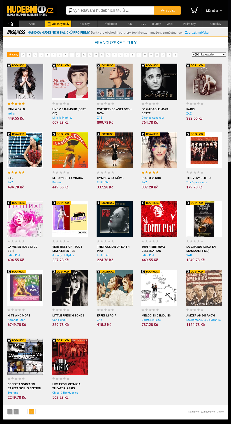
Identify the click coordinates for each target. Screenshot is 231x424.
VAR (189, 255)
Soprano (13, 392)
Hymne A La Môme (110, 178)
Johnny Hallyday (63, 255)
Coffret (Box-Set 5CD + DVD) (114, 111)
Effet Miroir (106, 315)
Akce (32, 23)
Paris (190, 109)
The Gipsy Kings (196, 182)
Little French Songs (68, 315)
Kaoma (57, 182)
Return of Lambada (67, 178)
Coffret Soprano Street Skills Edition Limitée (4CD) (24, 386)
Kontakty (215, 23)
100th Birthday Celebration (154, 248)
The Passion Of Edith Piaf (113, 248)
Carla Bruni (59, 319)
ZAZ (99, 117)
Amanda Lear (16, 319)
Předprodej (111, 23)
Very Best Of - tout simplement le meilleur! (67, 249)
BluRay (156, 23)
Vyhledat (168, 10)
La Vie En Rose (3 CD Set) (22, 248)
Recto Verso (151, 178)
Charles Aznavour (153, 117)
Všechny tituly (58, 24)
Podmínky (189, 23)
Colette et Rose (151, 319)
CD (130, 23)
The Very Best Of (199, 178)
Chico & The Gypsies (65, 392)
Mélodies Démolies (156, 315)
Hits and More (19, 315)
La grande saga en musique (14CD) (201, 248)
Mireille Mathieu (62, 117)
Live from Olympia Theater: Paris (66, 386)
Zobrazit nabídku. (197, 32)
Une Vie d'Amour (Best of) (69, 111)
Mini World (16, 109)
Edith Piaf (103, 182)
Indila (11, 113)
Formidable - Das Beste (155, 111)
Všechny (13, 54)
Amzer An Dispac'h (200, 315)
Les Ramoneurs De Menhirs (203, 319)
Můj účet (212, 10)
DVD (143, 23)
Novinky (84, 23)
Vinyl (169, 23)
